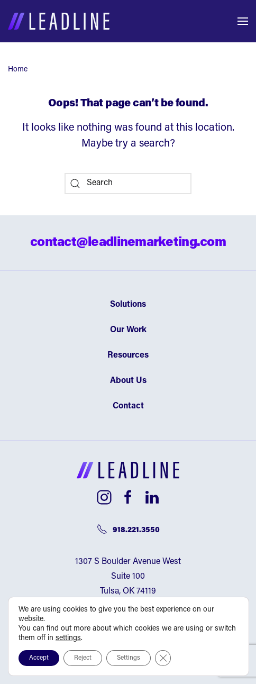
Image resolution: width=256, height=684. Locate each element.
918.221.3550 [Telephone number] (128, 529)
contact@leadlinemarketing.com (128, 242)
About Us (128, 381)
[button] (242, 21)
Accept (39, 658)
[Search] (128, 183)
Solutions (128, 304)
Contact (128, 406)
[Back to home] (58, 21)
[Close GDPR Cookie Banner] (163, 658)
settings (68, 638)
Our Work (128, 330)
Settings (128, 658)
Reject (83, 658)
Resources (128, 355)
